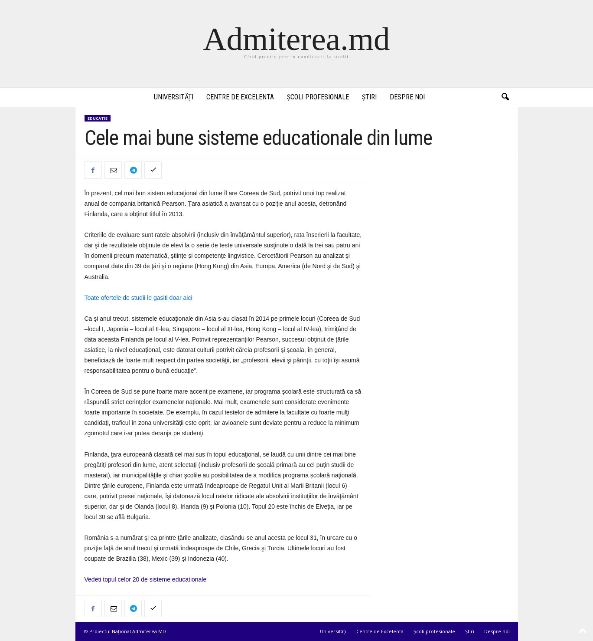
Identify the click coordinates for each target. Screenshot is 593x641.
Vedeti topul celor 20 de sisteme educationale (146, 579)
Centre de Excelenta (240, 97)
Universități (173, 97)
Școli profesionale (318, 97)
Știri (369, 97)
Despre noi (407, 97)
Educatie (98, 118)
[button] (505, 97)
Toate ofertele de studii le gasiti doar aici (138, 297)
